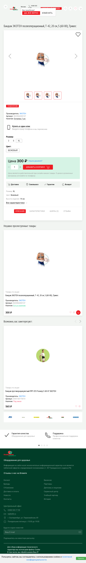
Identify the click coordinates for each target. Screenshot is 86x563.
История (47, 485)
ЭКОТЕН (22, 99)
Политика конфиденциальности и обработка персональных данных (21, 549)
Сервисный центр (51, 477)
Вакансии (48, 466)
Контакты (7, 485)
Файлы (54, 196)
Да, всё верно (31, 9)
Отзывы (67, 197)
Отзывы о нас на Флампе (15, 458)
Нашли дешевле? (35, 146)
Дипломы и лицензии (52, 473)
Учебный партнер (51, 481)
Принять (81, 558)
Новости (7, 481)
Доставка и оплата (11, 477)
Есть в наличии (19, 291)
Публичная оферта (14, 553)
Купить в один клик (21, 112)
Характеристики (37, 197)
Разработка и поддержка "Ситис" (61, 545)
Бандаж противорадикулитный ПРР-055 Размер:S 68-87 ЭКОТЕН (30, 376)
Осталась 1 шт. (20, 104)
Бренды (7, 469)
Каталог (7, 466)
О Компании (8, 473)
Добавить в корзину (38, 152)
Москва (23, 3)
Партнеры (48, 469)
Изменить (47, 9)
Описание (20, 197)
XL (19, 126)
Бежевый (13, 136)
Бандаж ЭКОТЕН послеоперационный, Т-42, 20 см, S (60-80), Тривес (31, 280)
